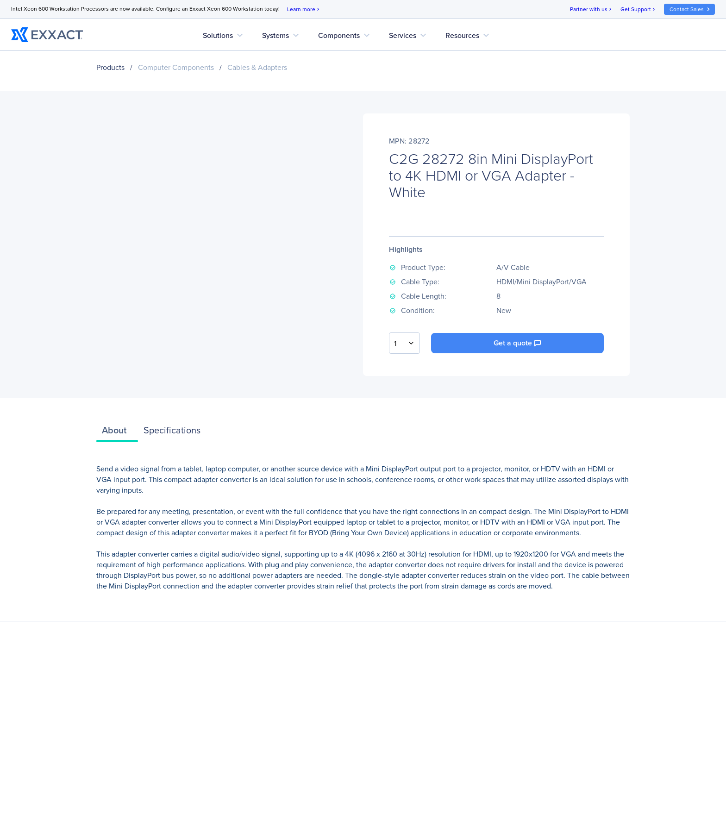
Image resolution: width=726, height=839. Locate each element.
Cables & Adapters (257, 67)
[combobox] (404, 343)
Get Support (638, 9)
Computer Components (176, 67)
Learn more (304, 9)
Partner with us (591, 9)
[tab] (117, 432)
